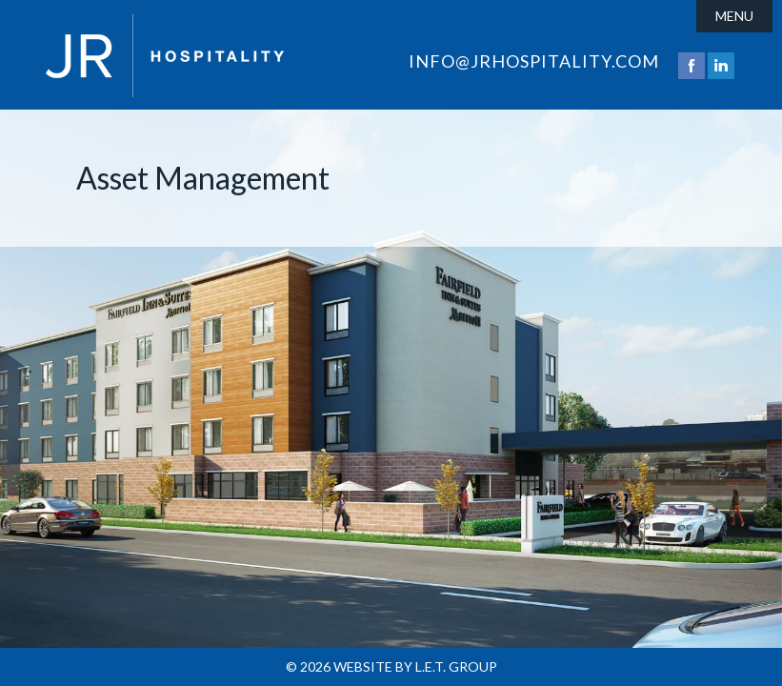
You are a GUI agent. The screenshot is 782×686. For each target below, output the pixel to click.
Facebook (691, 65)
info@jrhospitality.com (534, 60)
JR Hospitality (165, 55)
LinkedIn (721, 65)
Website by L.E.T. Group (415, 666)
